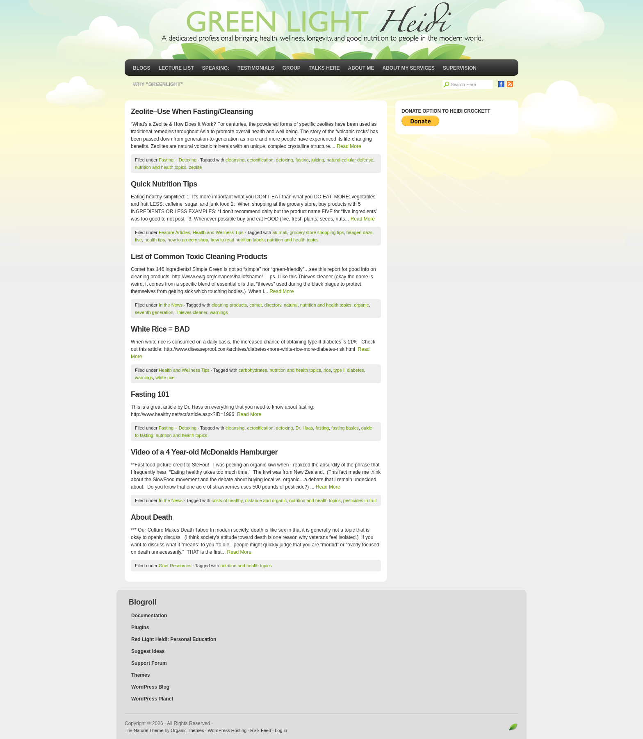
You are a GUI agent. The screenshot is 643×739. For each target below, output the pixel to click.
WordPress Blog (150, 687)
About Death (152, 517)
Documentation (149, 615)
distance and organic (266, 500)
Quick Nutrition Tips (164, 184)
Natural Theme (149, 730)
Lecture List (176, 68)
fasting (302, 159)
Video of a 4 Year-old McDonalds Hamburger (204, 452)
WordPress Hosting (227, 730)
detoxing (284, 159)
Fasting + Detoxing (177, 159)
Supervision (460, 68)
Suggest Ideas (147, 651)
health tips (154, 239)
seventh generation (154, 312)
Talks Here (324, 68)
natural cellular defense (349, 159)
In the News (170, 304)
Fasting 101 (150, 394)
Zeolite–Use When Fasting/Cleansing (192, 111)
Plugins (140, 627)
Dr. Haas (304, 427)
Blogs (141, 68)
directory (272, 304)
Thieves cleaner (191, 312)
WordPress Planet (152, 699)
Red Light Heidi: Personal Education (173, 639)
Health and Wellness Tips (218, 232)
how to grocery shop (188, 239)
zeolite (195, 167)
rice (327, 370)
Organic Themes (187, 730)
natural (291, 304)
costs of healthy (227, 500)
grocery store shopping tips (317, 232)
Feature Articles (174, 232)
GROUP (292, 68)
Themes (140, 675)
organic (361, 304)
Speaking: (216, 68)
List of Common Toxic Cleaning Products (199, 256)
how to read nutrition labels (237, 239)
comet (255, 304)
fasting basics (345, 427)
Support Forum (149, 663)
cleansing (235, 159)
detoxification (260, 159)
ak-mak (279, 232)
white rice (164, 377)
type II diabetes (348, 370)
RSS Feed (260, 730)
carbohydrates (253, 370)
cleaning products (229, 304)
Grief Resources (175, 565)
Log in (281, 730)
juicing (317, 159)
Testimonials (255, 68)
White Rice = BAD (160, 329)
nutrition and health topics (160, 167)
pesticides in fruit (360, 500)
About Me (361, 68)
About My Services (409, 68)
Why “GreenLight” (158, 84)
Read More (349, 146)
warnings (219, 312)
